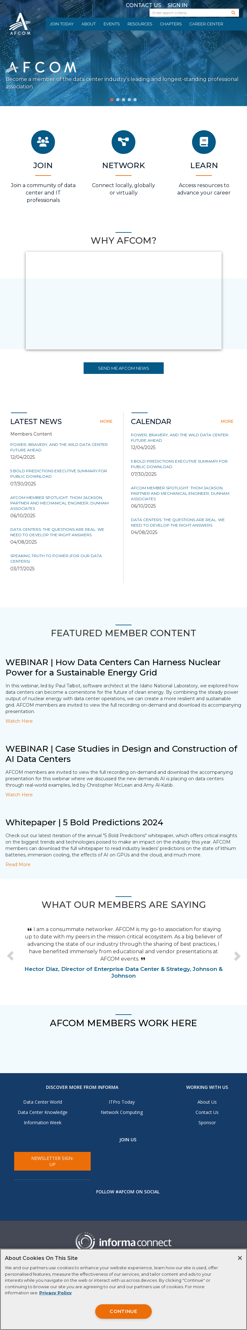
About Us (207, 1102)
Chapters (171, 24)
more (106, 421)
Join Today (62, 24)
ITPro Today (122, 1102)
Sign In (178, 5)
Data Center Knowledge (43, 1112)
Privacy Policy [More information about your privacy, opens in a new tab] (55, 1292)
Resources (139, 24)
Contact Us (143, 5)
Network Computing (122, 1112)
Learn (204, 165)
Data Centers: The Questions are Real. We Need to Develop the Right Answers (57, 532)
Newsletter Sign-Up (52, 1161)
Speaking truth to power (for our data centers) (56, 558)
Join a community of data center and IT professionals (43, 192)
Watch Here (19, 721)
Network (123, 165)
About (88, 24)
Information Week (42, 1122)
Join (43, 165)
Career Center (206, 24)
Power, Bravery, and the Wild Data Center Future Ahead (59, 447)
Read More (18, 864)
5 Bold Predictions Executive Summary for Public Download (58, 473)
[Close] (240, 1258)
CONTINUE (123, 1311)
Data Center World (42, 1102)
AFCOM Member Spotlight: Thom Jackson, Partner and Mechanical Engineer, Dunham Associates (59, 503)
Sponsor (207, 1122)
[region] (123, 1289)
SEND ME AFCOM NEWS (123, 368)
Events (112, 24)
